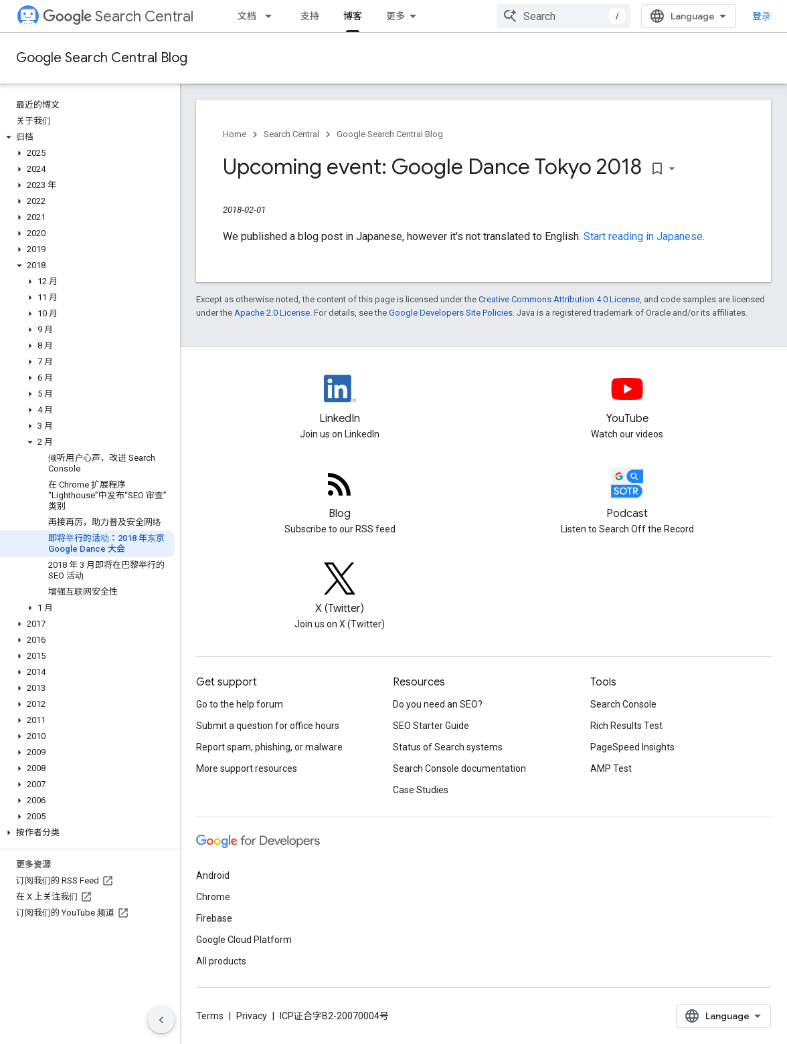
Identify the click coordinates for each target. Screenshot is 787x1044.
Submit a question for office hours (267, 725)
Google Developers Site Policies (451, 313)
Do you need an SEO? (438, 704)
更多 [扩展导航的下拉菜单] (395, 16)
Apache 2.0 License (272, 313)
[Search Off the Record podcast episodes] (627, 494)
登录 (761, 16)
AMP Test (611, 768)
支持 (309, 16)
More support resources (246, 768)
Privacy (251, 1016)
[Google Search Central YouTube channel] (627, 400)
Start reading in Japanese (643, 236)
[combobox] (563, 16)
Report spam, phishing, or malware (269, 747)
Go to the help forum (239, 704)
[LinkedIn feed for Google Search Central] (339, 400)
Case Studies (420, 790)
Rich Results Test (626, 725)
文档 (247, 16)
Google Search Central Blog (101, 57)
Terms (210, 1016)
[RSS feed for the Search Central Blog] (339, 494)
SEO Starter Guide (431, 725)
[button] (87, 137)
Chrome (213, 897)
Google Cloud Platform (244, 939)
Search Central (118, 16)
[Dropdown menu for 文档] (272, 16)
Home (234, 134)
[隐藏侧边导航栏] (161, 1020)
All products (221, 961)
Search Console (623, 704)
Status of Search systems (448, 747)
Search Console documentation (459, 768)
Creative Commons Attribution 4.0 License (559, 299)
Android (213, 875)
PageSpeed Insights (632, 747)
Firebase (214, 918)
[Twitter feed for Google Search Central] (339, 589)
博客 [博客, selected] (352, 16)
